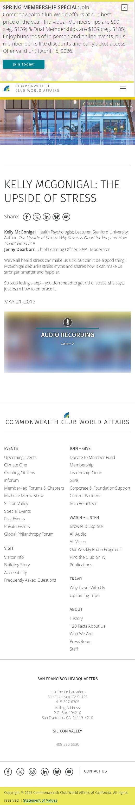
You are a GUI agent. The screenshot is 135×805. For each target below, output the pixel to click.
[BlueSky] (58, 771)
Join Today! (24, 64)
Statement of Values (40, 800)
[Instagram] (34, 771)
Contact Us (95, 771)
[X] (21, 771)
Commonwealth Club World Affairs (37, 88)
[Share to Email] (66, 217)
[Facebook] (9, 771)
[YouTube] (70, 771)
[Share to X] (37, 217)
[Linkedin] (46, 771)
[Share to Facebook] (27, 217)
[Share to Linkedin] (46, 217)
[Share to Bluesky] (56, 217)
